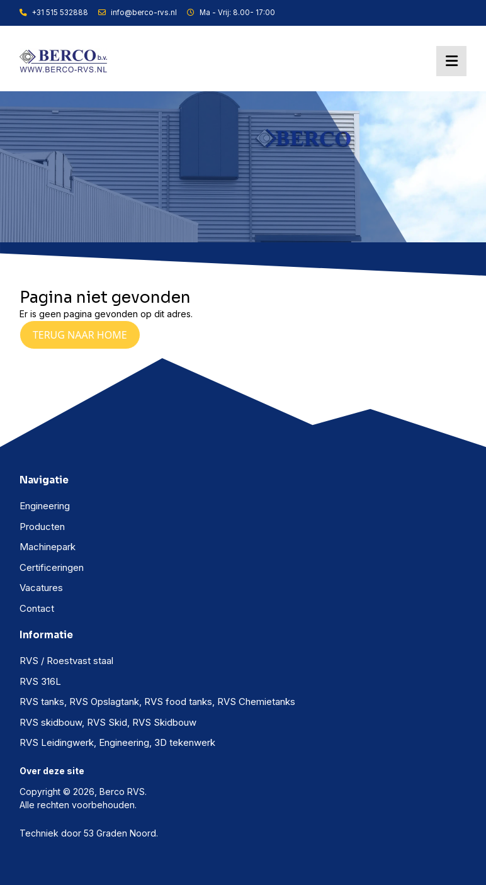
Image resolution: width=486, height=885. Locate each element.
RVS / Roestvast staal (66, 661)
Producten (42, 527)
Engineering (45, 506)
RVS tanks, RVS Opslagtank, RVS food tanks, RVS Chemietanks (157, 701)
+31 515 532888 (54, 12)
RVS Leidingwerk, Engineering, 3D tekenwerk (117, 742)
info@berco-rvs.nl (137, 12)
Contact (37, 608)
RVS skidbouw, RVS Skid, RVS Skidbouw (108, 722)
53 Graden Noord (120, 833)
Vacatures (41, 588)
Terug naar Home (80, 335)
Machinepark (48, 547)
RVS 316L (40, 681)
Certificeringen (52, 567)
